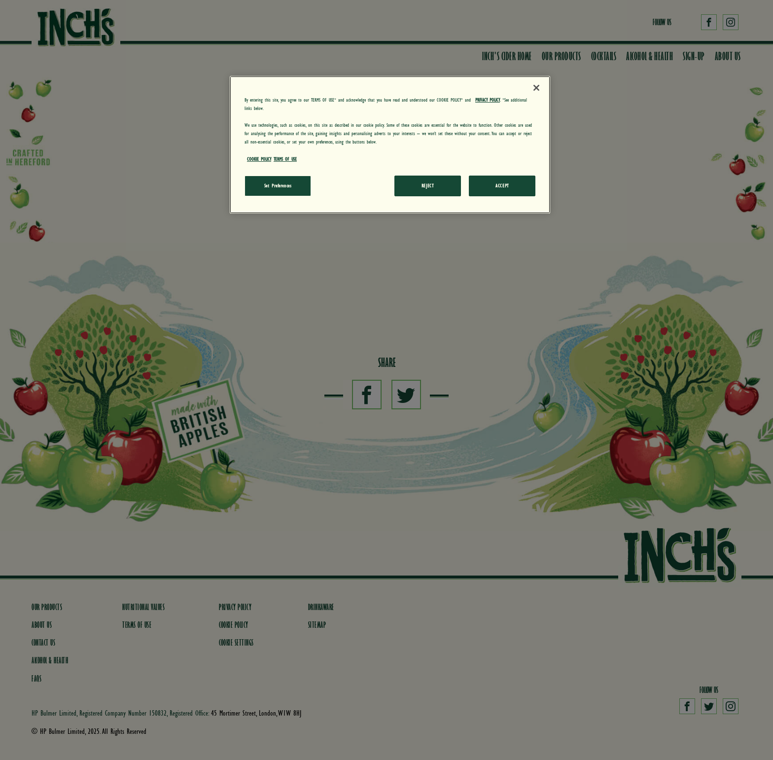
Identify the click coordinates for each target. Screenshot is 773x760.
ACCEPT (501, 185)
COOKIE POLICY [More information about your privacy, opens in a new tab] (259, 158)
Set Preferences (278, 185)
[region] (390, 144)
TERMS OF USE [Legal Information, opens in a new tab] (285, 158)
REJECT (427, 185)
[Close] (536, 88)
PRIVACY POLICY (487, 99)
